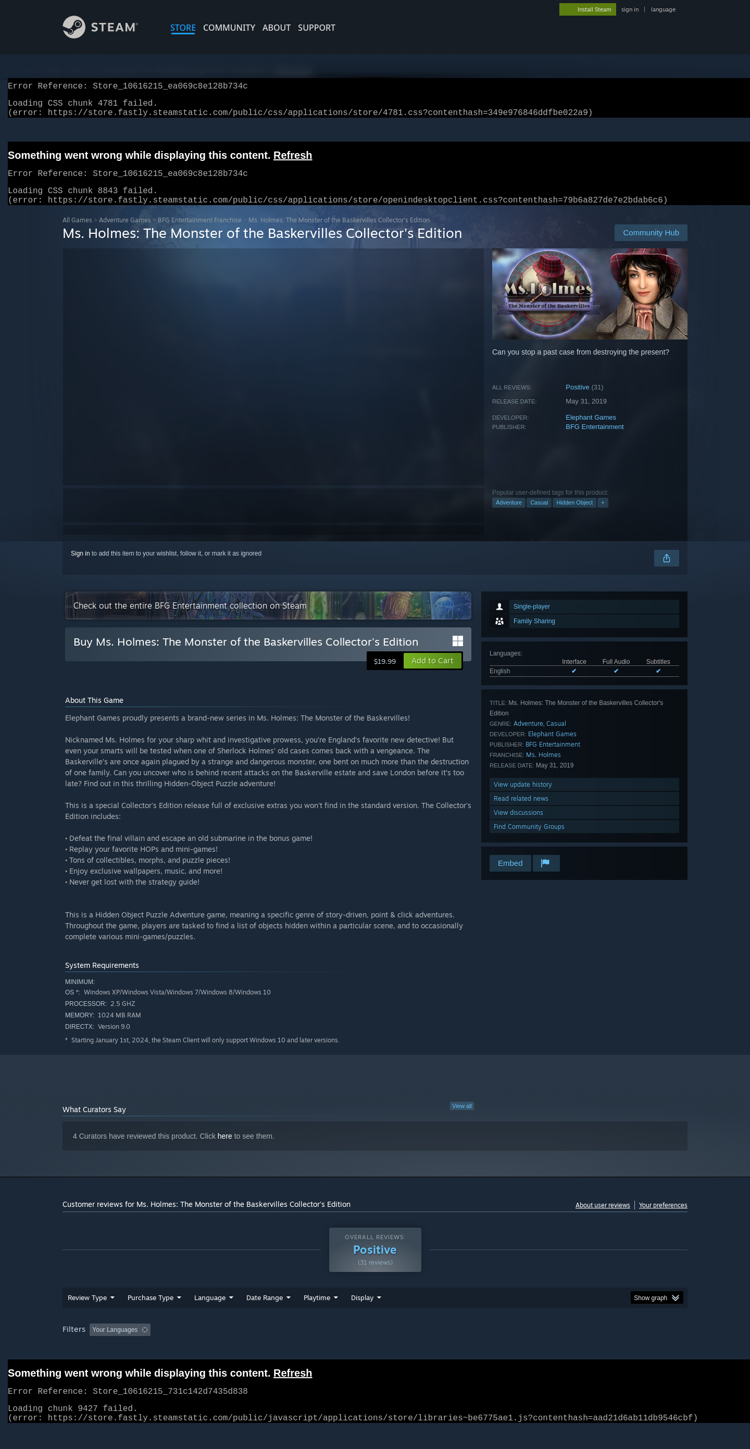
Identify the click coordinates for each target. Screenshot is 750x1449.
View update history (523, 797)
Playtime (317, 1317)
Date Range (264, 1317)
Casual (539, 515)
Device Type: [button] (597, 1349)
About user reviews (603, 1217)
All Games (77, 232)
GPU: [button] (551, 1349)
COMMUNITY (229, 27)
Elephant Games (591, 430)
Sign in (80, 566)
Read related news (521, 811)
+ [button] (602, 515)
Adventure (509, 515)
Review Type (87, 1317)
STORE (183, 27)
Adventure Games (125, 232)
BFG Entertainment (594, 439)
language (663, 9)
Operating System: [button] (463, 1349)
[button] (432, 673)
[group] (375, 1350)
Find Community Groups (529, 839)
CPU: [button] (516, 1349)
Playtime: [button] (301, 1349)
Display (362, 1317)
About (276, 27)
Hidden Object (574, 515)
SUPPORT (316, 27)
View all (462, 1118)
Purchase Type (150, 1317)
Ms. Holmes (543, 767)
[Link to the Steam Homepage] (108, 35)
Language (210, 1317)
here (225, 1148)
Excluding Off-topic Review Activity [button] (220, 1349)
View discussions (518, 825)
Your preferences (663, 1217)
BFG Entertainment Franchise (200, 232)
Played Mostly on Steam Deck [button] (375, 1349)
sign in (630, 9)
